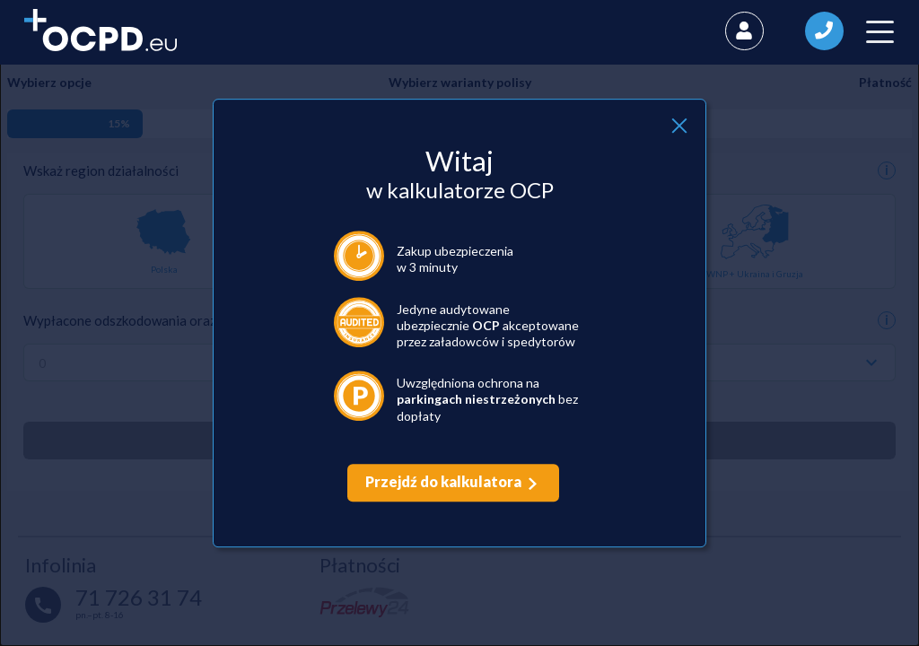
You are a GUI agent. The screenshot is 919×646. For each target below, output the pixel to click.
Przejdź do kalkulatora (443, 481)
